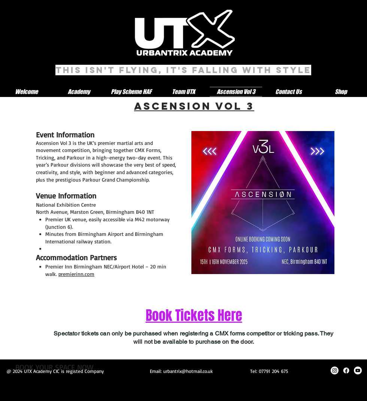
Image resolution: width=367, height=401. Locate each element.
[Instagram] (335, 370)
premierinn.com (76, 274)
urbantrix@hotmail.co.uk (188, 371)
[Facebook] (346, 370)
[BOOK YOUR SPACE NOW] (54, 367)
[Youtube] (358, 370)
